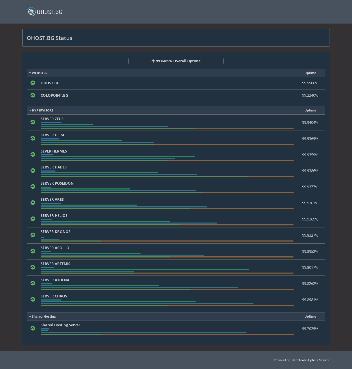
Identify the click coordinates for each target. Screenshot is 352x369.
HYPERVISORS (41, 110)
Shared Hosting (42, 316)
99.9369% (310, 138)
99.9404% (310, 122)
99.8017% (310, 267)
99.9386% (310, 170)
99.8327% (310, 235)
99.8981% (310, 299)
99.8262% (310, 283)
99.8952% (310, 251)
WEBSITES (38, 73)
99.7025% (310, 328)
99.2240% (310, 95)
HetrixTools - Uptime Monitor (310, 360)
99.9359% (310, 154)
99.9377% (310, 186)
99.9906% (310, 83)
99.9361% (310, 203)
